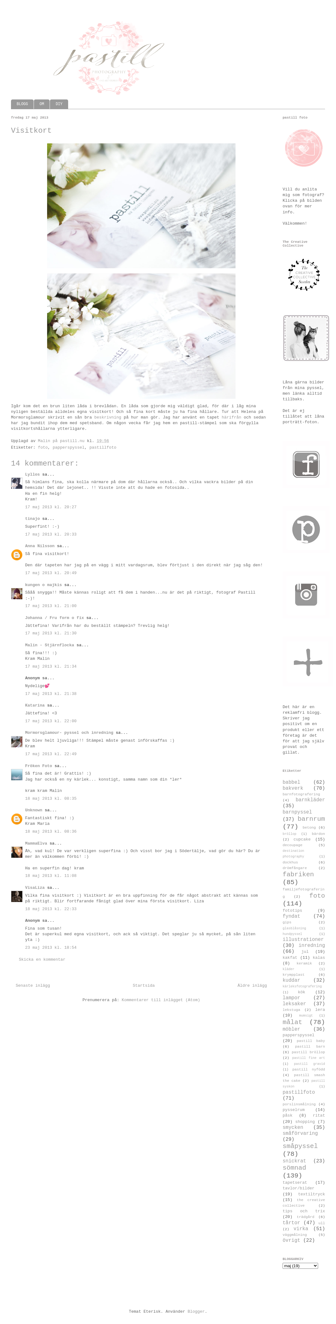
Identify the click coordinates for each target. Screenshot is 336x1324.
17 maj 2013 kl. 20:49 (51, 573)
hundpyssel (292, 934)
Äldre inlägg (252, 985)
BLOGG (22, 104)
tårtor (291, 1223)
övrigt (291, 1240)
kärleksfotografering (302, 986)
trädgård (305, 1217)
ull (321, 1223)
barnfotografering (301, 794)
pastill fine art (308, 1058)
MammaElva (36, 843)
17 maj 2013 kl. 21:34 (51, 666)
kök (301, 992)
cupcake (302, 839)
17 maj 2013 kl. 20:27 (51, 507)
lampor (291, 998)
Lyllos (32, 474)
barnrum (311, 819)
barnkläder (310, 800)
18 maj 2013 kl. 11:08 (51, 875)
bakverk (293, 788)
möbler (291, 1029)
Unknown (33, 810)
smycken (293, 1127)
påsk (287, 1115)
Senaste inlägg (33, 985)
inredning (312, 945)
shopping (305, 1121)
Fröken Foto (38, 766)
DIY (59, 104)
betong (309, 827)
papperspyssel (68, 447)
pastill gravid (309, 1064)
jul (305, 951)
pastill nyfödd (308, 1069)
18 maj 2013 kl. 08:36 (51, 831)
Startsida (144, 985)
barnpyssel (297, 812)
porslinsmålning (299, 1104)
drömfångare (295, 868)
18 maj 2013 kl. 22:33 (51, 909)
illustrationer (303, 939)
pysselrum (294, 1110)
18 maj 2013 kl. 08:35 (51, 798)
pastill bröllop (308, 1052)
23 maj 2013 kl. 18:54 (51, 947)
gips (287, 922)
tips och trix (304, 1211)
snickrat (294, 1161)
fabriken (298, 874)
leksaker (294, 1004)
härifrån (231, 417)
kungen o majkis (43, 585)
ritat (319, 1115)
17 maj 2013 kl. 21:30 (51, 633)
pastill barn (310, 1046)
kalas (319, 957)
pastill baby (311, 1041)
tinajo (32, 518)
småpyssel (300, 1146)
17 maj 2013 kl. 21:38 (51, 693)
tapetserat (295, 1182)
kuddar (291, 980)
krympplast (294, 975)
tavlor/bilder (298, 1188)
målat (292, 1022)
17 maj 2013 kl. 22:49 (51, 754)
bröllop (289, 834)
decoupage (292, 845)
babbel (291, 782)
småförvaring (300, 1133)
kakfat (290, 957)
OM (42, 104)
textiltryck (311, 1194)
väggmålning (295, 1235)
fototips (292, 910)
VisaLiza (35, 887)
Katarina (35, 705)
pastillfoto (103, 447)
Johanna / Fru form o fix (54, 618)
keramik (304, 963)
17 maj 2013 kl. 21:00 (51, 606)
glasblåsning (294, 928)
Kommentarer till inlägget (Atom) (161, 1000)
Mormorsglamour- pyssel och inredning (69, 732)
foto (43, 447)
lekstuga (291, 1010)
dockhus (290, 862)
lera (320, 1009)
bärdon (318, 834)
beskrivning (107, 417)
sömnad (294, 1168)
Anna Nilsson (40, 546)
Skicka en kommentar (42, 959)
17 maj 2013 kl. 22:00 (51, 721)
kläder (288, 969)
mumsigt (306, 1015)
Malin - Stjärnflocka (49, 645)
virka (301, 1229)
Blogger (196, 1311)
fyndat (291, 916)
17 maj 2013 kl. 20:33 (51, 534)
